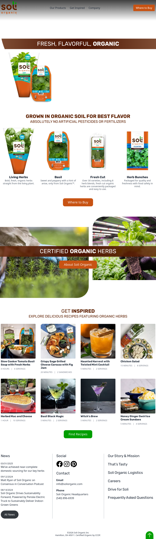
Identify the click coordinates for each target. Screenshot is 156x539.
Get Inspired (77, 8)
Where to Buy (144, 8)
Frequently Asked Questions (130, 497)
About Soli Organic (78, 264)
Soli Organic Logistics (125, 472)
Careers (114, 481)
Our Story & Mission (123, 456)
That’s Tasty (118, 464)
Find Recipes (78, 434)
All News (10, 514)
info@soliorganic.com (69, 484)
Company (94, 8)
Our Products (58, 8)
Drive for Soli (118, 489)
